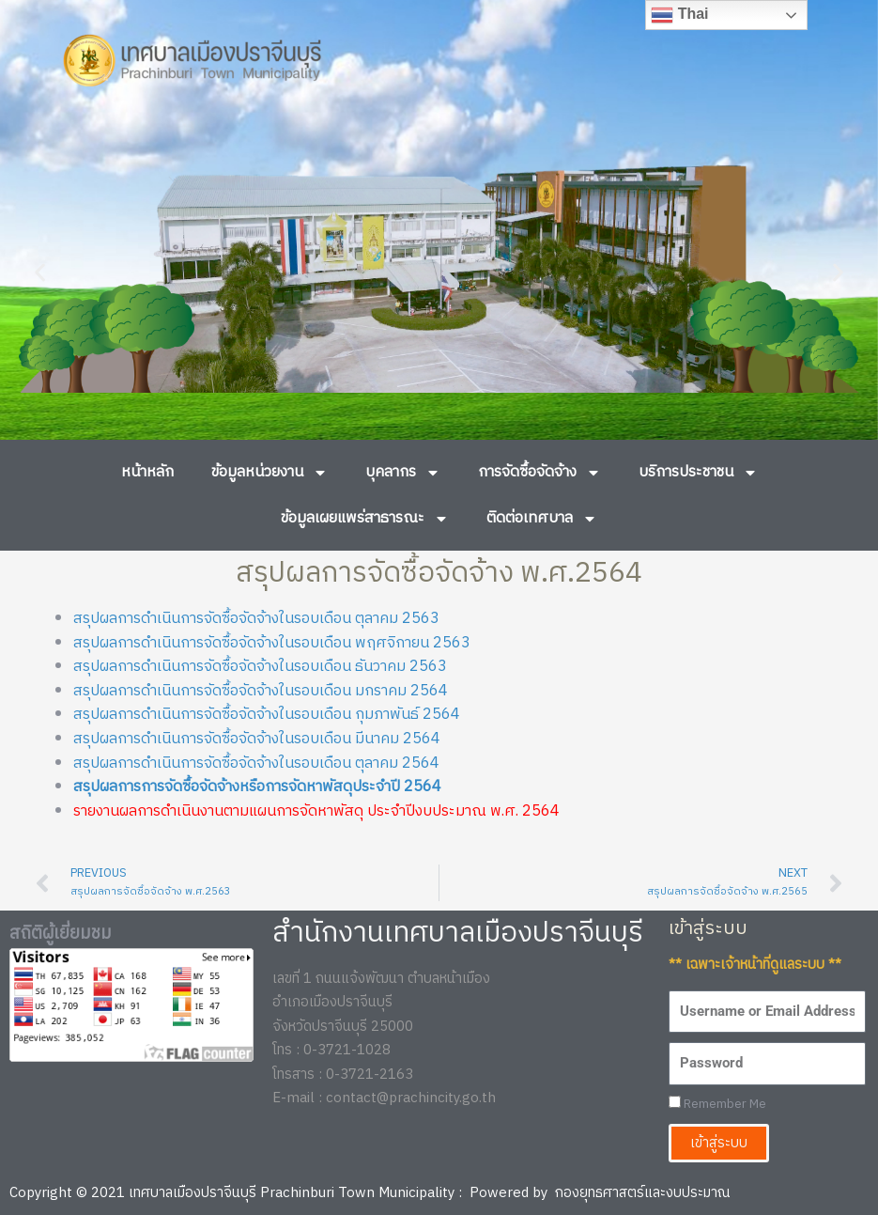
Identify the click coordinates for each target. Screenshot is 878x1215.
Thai (679, 15)
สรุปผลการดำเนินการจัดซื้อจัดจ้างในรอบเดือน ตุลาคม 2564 (256, 763)
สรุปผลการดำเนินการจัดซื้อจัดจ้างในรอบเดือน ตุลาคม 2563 (256, 618)
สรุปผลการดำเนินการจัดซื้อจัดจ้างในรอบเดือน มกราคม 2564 (260, 691)
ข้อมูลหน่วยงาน (269, 473)
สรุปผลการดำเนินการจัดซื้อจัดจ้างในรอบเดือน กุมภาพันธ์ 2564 (266, 714)
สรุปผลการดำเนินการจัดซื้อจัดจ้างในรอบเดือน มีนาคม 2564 (256, 739)
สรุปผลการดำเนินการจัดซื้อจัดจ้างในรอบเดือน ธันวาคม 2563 (260, 666)
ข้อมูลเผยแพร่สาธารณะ (365, 519)
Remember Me (717, 1104)
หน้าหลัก (147, 472)
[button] (40, 272)
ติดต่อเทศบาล (541, 519)
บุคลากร (402, 473)
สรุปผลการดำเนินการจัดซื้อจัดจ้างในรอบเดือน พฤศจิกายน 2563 (271, 643)
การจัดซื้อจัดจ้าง (539, 473)
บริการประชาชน (698, 473)
